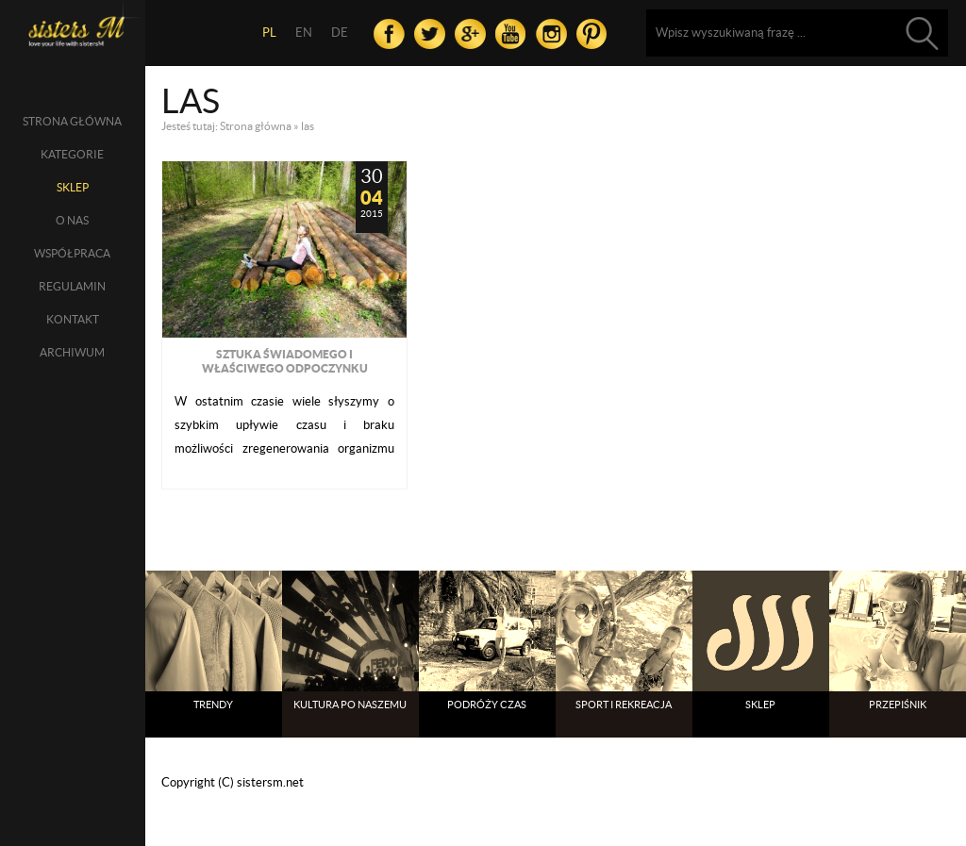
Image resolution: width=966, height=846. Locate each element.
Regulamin (72, 286)
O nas (72, 220)
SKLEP (73, 187)
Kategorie (72, 154)
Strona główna (72, 121)
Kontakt (72, 319)
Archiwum (72, 352)
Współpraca (72, 253)
